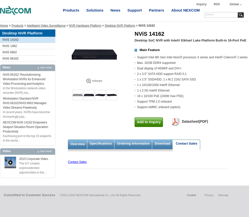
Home (4, 25)
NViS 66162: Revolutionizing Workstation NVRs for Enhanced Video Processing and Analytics (24, 79)
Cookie (191, 195)
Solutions (94, 10)
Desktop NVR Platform (120, 25)
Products (71, 10)
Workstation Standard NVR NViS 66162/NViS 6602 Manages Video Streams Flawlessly (25, 103)
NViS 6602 (10, 52)
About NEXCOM (185, 10)
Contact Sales (186, 143)
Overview (77, 144)
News (115, 10)
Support (135, 10)
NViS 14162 (11, 39)
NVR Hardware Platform (85, 25)
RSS (217, 4)
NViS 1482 (10, 46)
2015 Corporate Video (33, 159)
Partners (156, 10)
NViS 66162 (11, 58)
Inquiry (201, 4)
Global (234, 4)
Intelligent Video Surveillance (46, 25)
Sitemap (223, 195)
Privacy (209, 195)
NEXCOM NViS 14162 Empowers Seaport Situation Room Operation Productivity (25, 127)
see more (46, 67)
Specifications (101, 143)
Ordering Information (133, 143)
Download (162, 143)
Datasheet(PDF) (195, 121)
